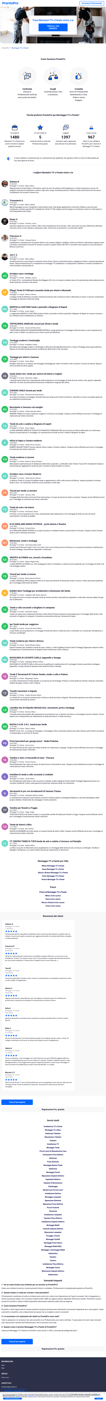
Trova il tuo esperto (17, 1102)
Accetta (99, 1398)
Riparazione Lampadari (53, 1232)
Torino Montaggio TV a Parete (53, 876)
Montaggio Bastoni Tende (53, 1165)
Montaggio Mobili (53, 1225)
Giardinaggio (53, 1186)
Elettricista (53, 1169)
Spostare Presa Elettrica (53, 1218)
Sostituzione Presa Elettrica (53, 1155)
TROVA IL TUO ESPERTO (53, 27)
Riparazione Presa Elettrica (53, 1204)
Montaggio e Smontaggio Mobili (53, 1250)
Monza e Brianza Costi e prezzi (53, 902)
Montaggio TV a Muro (53, 1130)
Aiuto (3, 1365)
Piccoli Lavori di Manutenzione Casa (53, 1151)
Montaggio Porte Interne (53, 1243)
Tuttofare (53, 1141)
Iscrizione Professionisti (92, 3)
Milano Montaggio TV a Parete (53, 866)
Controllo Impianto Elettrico (53, 1229)
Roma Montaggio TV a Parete (53, 869)
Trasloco (53, 1260)
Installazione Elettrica (53, 1193)
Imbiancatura (53, 1275)
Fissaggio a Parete (53, 1236)
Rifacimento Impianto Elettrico (53, 1271)
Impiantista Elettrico (52, 1179)
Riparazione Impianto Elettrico (53, 1176)
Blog (2, 1368)
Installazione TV (53, 1144)
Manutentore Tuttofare (53, 1137)
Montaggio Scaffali (53, 1239)
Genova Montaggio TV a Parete (52, 879)
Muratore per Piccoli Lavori (53, 1190)
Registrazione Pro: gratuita (53, 1109)
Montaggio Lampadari (53, 1197)
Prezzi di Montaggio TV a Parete (53, 892)
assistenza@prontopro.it (9, 1387)
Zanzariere (53, 1211)
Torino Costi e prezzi (53, 906)
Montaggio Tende (53, 1148)
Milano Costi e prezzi (53, 896)
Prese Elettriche (53, 1162)
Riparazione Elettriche (53, 1200)
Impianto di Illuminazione (53, 1183)
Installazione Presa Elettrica (53, 1264)
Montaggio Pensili (53, 1172)
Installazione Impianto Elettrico (53, 1222)
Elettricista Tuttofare (53, 1133)
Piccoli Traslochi (53, 1208)
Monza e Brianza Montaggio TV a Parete (53, 873)
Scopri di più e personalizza (12, 1398)
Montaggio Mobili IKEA (53, 1246)
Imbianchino (53, 1253)
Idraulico (53, 1257)
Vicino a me (5, 1377)
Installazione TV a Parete (53, 1126)
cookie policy (30, 1395)
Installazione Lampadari (53, 1215)
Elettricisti (53, 1158)
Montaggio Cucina (53, 1267)
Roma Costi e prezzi (53, 899)
